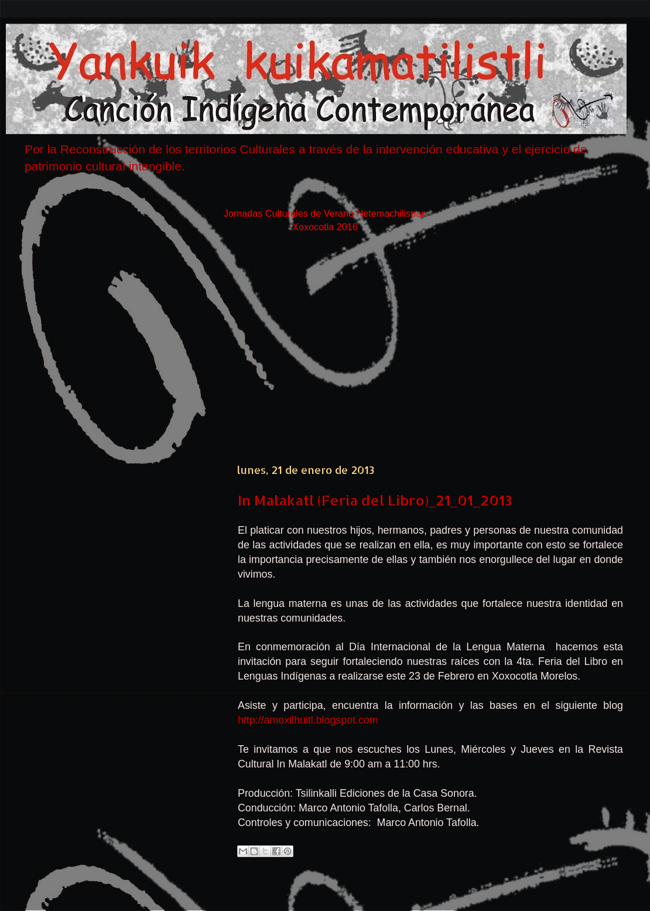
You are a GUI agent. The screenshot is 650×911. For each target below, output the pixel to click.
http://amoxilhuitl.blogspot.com (308, 720)
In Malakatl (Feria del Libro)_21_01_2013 (375, 500)
